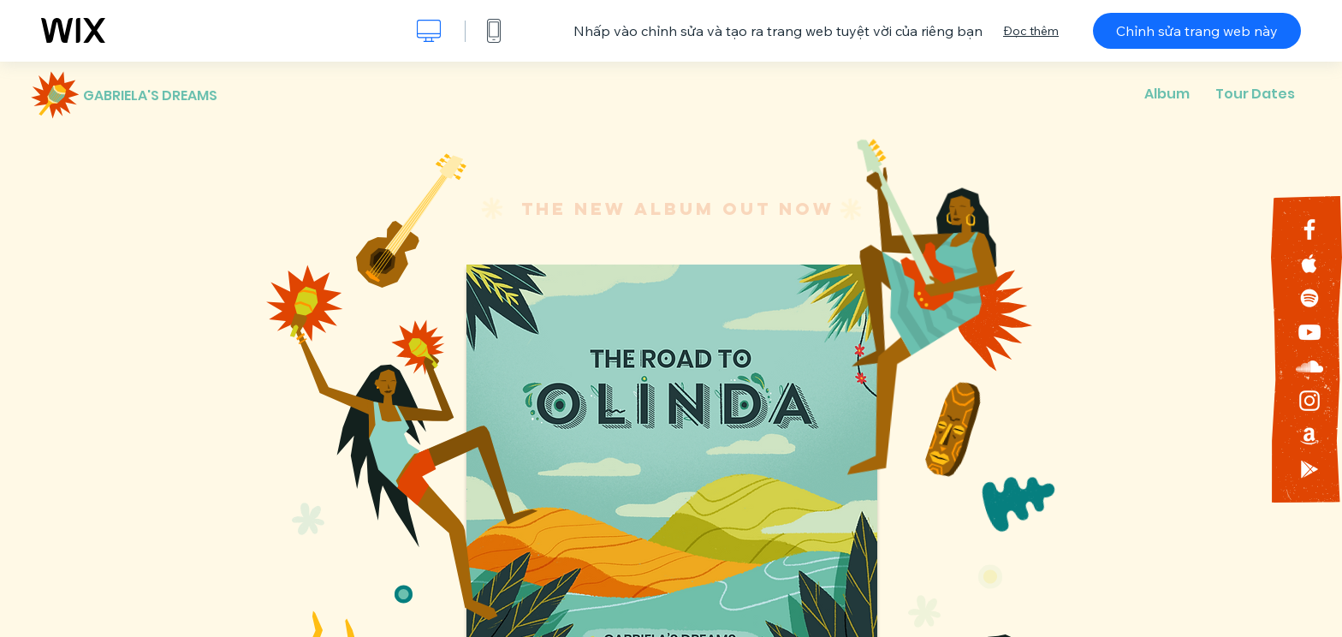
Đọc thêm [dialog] (1031, 31)
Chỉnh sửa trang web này (1197, 30)
